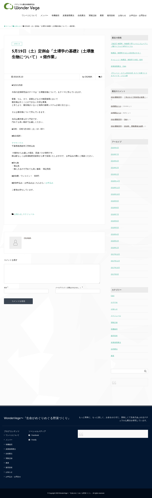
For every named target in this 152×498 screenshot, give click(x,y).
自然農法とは (116, 106)
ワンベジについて (29, 15)
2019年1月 (115, 174)
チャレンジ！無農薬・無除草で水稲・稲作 (127, 60)
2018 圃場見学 (116, 97)
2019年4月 (115, 161)
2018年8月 (115, 208)
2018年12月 (115, 181)
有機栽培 (55, 15)
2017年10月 (115, 268)
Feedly (32, 440)
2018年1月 (115, 248)
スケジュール (28, 214)
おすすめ (114, 302)
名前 (5, 291)
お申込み (49, 183)
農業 (102, 15)
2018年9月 (115, 201)
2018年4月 (115, 234)
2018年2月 (115, 241)
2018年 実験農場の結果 (133, 126)
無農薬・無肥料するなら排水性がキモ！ (126, 53)
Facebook (34, 435)
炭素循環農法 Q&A (118, 66)
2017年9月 (115, 274)
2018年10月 (115, 194)
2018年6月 (115, 221)
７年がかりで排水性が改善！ (135, 97)
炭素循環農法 (68, 15)
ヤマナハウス (17, 143)
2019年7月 (115, 154)
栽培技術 (111, 15)
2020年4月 (115, 148)
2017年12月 (115, 254)
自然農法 (81, 15)
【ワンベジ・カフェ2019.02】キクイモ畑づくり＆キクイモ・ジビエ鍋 (129, 74)
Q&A (126, 119)
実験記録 (92, 15)
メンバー (44, 15)
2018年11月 (115, 188)
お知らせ (122, 15)
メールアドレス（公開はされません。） (68, 291)
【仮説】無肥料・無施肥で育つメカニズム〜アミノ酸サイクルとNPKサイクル (129, 45)
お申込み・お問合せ (138, 15)
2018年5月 (115, 228)
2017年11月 (115, 261)
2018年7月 (115, 214)
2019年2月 (115, 168)
